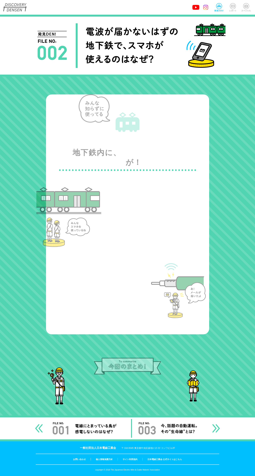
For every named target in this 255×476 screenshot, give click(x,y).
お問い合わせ (79, 459)
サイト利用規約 (130, 459)
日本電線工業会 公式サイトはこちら (164, 459)
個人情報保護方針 (104, 459)
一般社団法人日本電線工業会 (98, 447)
